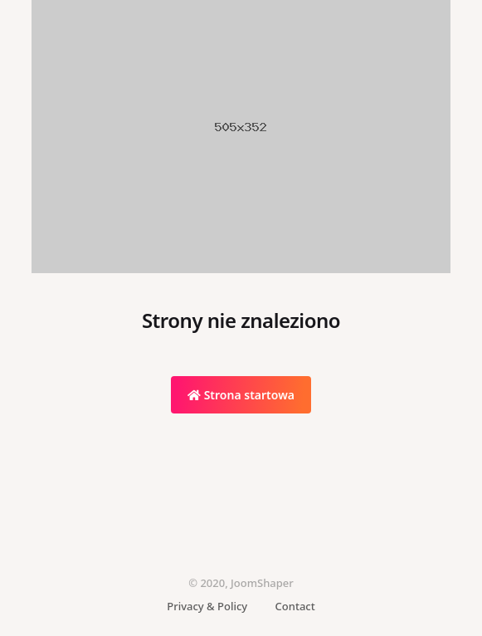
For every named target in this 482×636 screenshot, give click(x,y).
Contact (295, 606)
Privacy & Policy (207, 606)
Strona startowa (241, 395)
